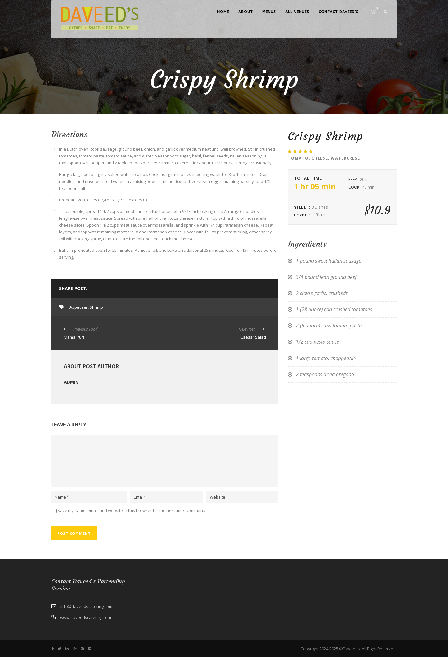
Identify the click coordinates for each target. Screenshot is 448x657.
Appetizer (78, 307)
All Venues (297, 12)
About (245, 12)
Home (223, 12)
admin (71, 382)
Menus (269, 12)
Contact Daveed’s (338, 12)
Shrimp (96, 307)
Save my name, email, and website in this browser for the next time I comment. (131, 510)
